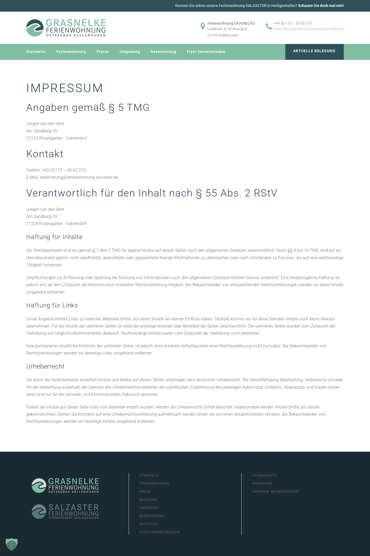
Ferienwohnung (71, 52)
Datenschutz (264, 475)
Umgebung (130, 52)
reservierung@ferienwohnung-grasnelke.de (308, 29)
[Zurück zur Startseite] (66, 28)
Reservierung (163, 52)
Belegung (148, 500)
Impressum (262, 483)
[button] (11, 544)
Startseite (36, 52)
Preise (103, 52)
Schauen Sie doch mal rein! (321, 5)
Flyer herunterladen (206, 52)
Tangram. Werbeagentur (275, 492)
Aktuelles (149, 524)
